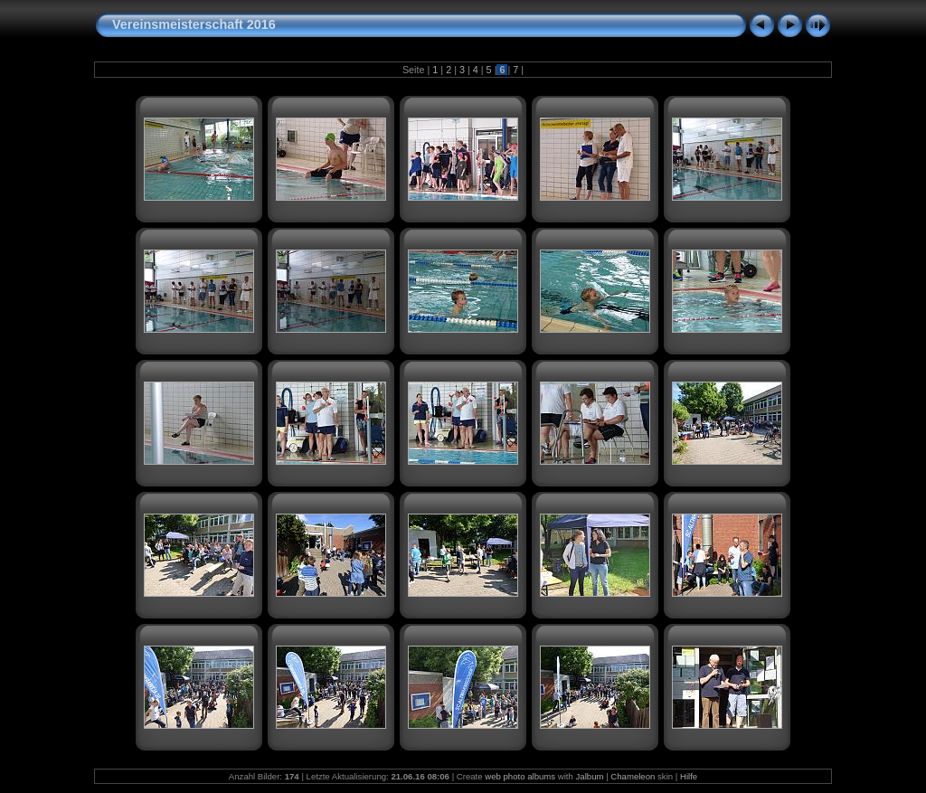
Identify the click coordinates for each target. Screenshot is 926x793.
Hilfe (688, 776)
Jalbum (590, 776)
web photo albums (520, 776)
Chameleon (632, 776)
